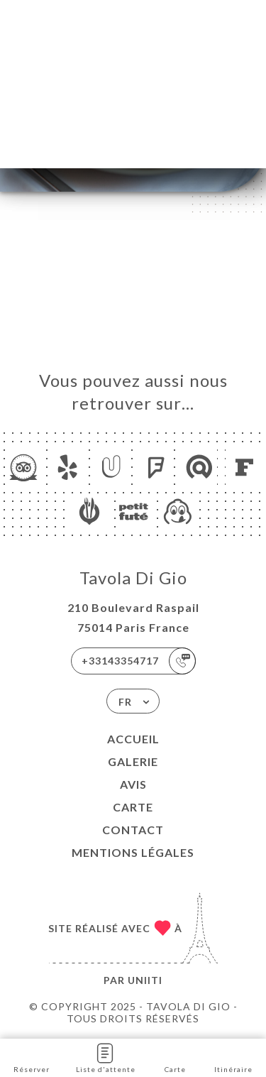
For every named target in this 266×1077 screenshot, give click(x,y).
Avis (133, 784)
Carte (133, 807)
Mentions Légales (133, 852)
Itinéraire (233, 1056)
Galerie (133, 761)
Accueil (133, 738)
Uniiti (145, 980)
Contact (133, 829)
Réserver (31, 1056)
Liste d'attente (105, 1056)
